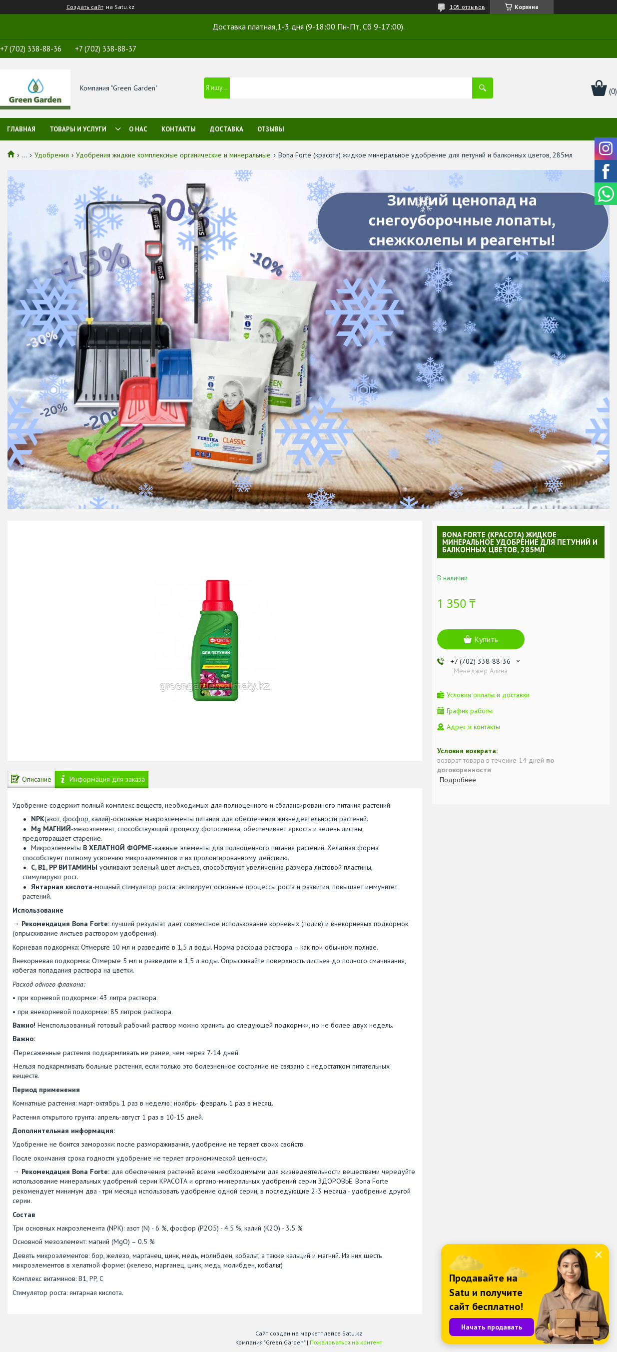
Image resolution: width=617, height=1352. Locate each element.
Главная (21, 129)
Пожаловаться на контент (346, 1342)
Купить (486, 639)
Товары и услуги (77, 129)
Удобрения (51, 154)
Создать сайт (84, 6)
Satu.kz (352, 1333)
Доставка (226, 129)
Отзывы (270, 129)
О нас (138, 129)
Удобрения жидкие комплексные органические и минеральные (173, 154)
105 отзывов (467, 6)
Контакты (178, 129)
